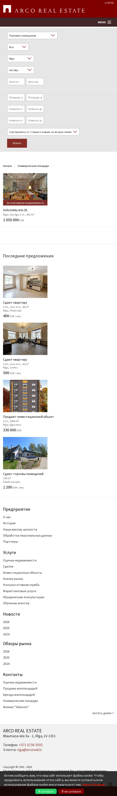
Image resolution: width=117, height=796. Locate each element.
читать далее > (103, 713)
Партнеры (10, 541)
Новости (11, 614)
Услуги (9, 552)
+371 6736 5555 (31, 744)
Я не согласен (71, 791)
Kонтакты (13, 674)
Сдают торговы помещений (58, 463)
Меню (102, 22)
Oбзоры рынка (17, 643)
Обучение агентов (16, 603)
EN (109, 2)
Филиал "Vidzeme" (16, 707)
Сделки (8, 566)
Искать (17, 143)
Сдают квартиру (58, 292)
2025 (6, 628)
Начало (7, 166)
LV (106, 2)
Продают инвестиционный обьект (58, 406)
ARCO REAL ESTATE (44, 9)
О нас (7, 517)
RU (112, 2)
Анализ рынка (13, 579)
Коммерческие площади (33, 166)
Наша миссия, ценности (20, 529)
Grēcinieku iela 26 (58, 197)
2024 (6, 634)
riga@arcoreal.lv (29, 749)
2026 (6, 622)
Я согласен (46, 791)
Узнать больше (93, 784)
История (9, 523)
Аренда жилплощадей (19, 695)
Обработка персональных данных (27, 535)
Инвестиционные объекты (22, 573)
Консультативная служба (21, 585)
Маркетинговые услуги (19, 591)
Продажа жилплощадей (20, 688)
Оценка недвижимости (19, 560)
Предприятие (16, 509)
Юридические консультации (23, 597)
